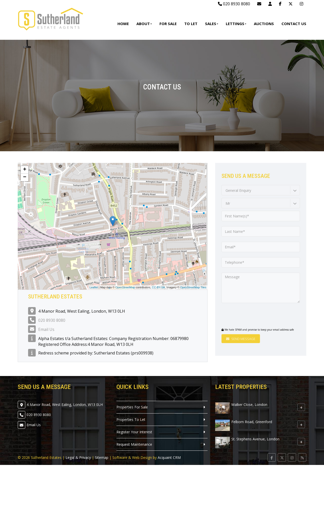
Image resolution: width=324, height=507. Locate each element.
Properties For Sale (132, 407)
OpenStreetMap (125, 287)
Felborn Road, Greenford (251, 421)
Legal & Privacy (78, 457)
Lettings (236, 23)
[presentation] (252, 316)
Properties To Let (130, 419)
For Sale (168, 23)
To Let (190, 23)
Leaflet (94, 287)
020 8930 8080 (234, 4)
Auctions (264, 23)
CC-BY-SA (158, 287)
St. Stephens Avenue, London (255, 439)
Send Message (240, 338)
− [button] (24, 177)
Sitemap (101, 457)
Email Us (46, 329)
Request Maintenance (134, 444)
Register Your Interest (134, 431)
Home (123, 23)
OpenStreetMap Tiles (193, 287)
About (144, 23)
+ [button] (24, 170)
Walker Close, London (249, 404)
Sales (211, 23)
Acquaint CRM (169, 457)
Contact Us (293, 23)
